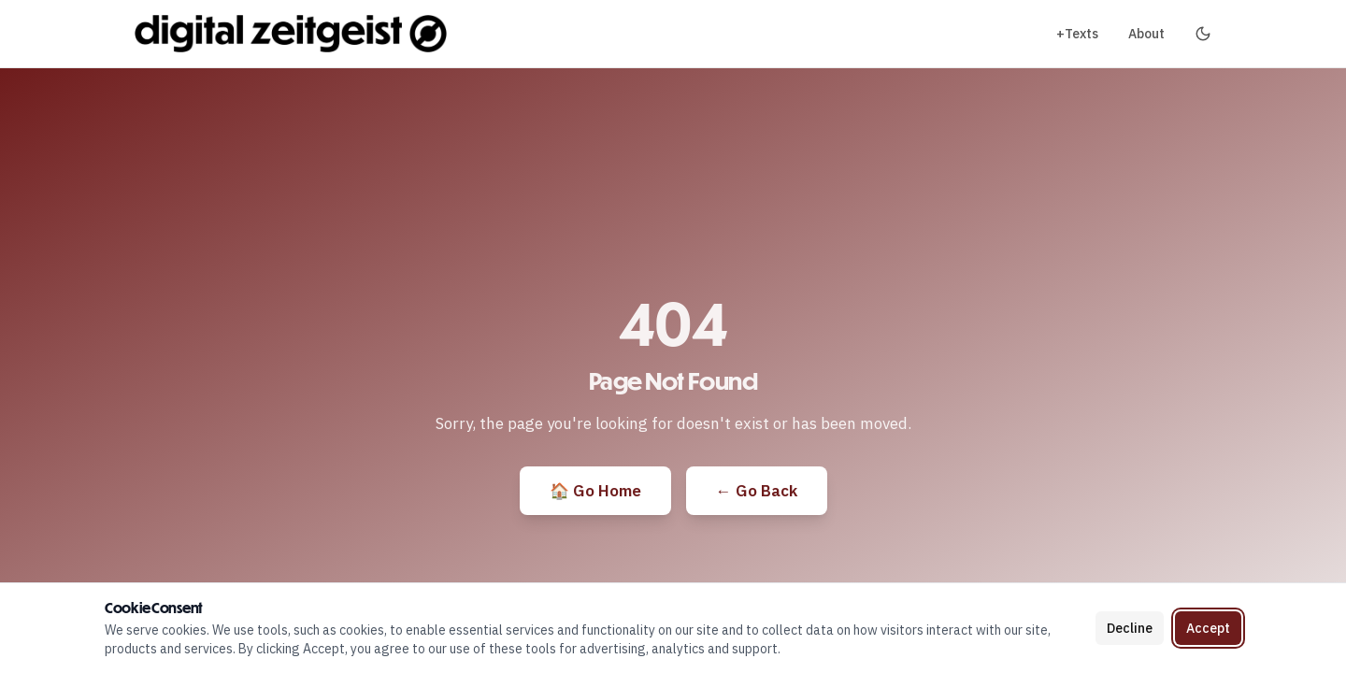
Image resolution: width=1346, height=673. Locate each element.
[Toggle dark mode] (1203, 33)
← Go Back (756, 490)
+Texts (1077, 33)
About (1146, 33)
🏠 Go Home (595, 490)
